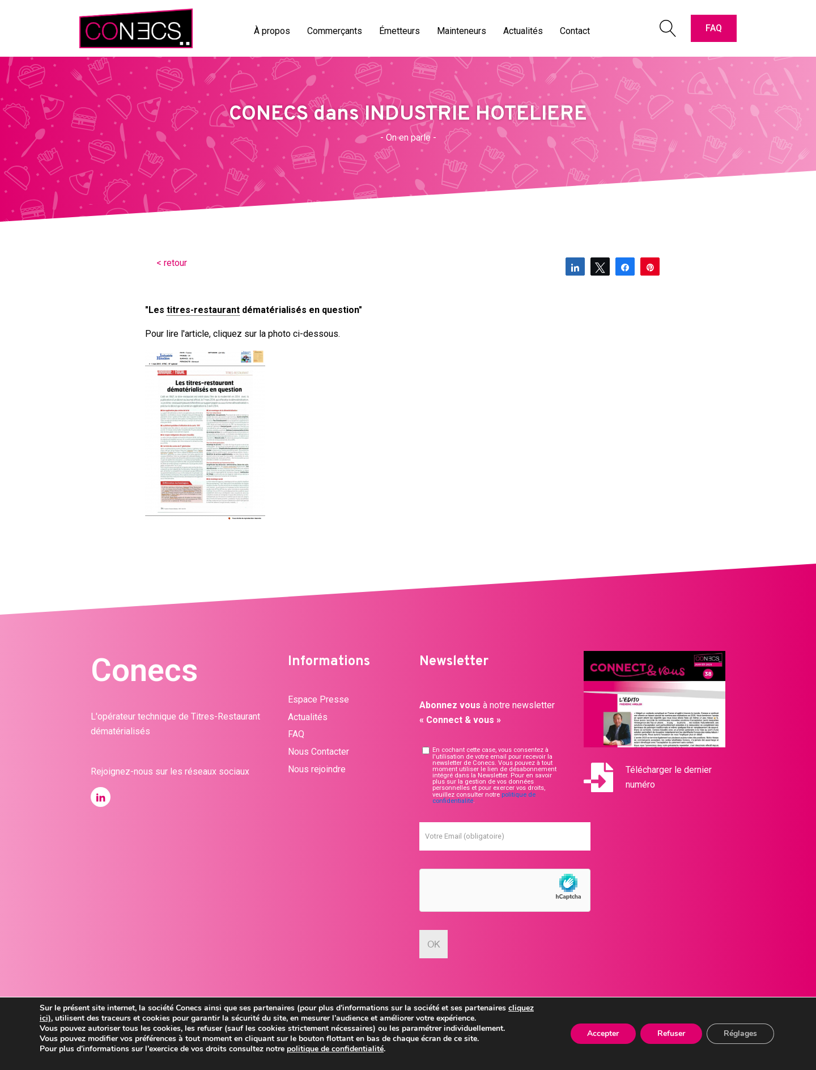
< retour (171, 262)
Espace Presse (318, 699)
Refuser (671, 1033)
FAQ (714, 28)
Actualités (308, 717)
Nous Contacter (318, 751)
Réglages (740, 1033)
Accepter (603, 1033)
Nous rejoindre (317, 769)
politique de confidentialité (335, 1048)
